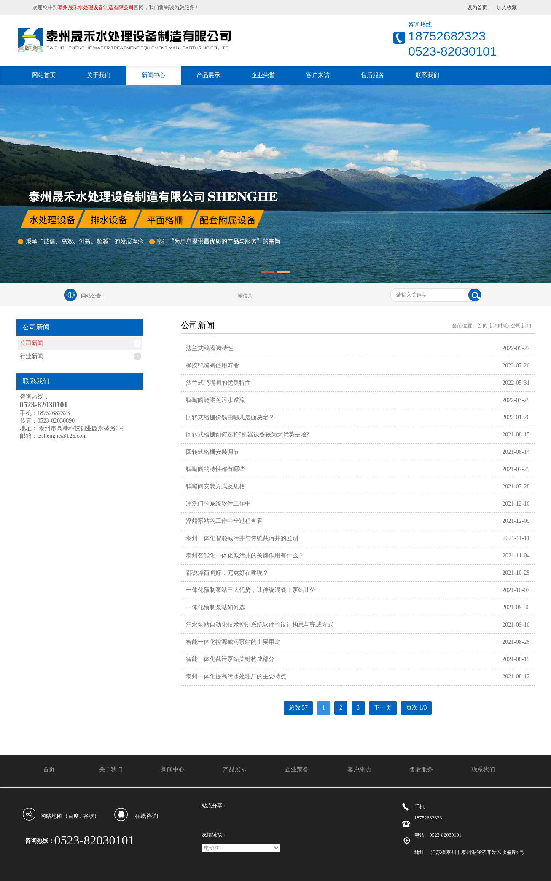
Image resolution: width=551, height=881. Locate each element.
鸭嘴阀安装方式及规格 (215, 486)
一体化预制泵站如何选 (215, 607)
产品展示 (208, 75)
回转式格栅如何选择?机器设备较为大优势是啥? (247, 434)
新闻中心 (153, 75)
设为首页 (477, 8)
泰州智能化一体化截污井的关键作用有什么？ (245, 555)
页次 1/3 (416, 707)
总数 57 (298, 707)
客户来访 (318, 75)
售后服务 (372, 75)
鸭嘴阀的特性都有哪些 (215, 469)
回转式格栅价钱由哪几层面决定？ (230, 417)
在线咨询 (146, 816)
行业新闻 (31, 356)
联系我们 (427, 75)
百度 (73, 816)
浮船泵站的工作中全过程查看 (224, 521)
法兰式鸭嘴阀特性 (209, 348)
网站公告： (93, 296)
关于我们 (98, 75)
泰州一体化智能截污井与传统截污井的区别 (242, 538)
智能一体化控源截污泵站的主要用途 (233, 642)
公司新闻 (31, 343)
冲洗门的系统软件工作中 (218, 504)
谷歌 (88, 816)
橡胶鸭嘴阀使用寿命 (212, 365)
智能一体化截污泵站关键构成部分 (230, 659)
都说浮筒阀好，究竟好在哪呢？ (227, 573)
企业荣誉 (263, 75)
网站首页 (44, 75)
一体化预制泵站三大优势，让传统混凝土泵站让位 (251, 590)
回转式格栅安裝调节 (212, 452)
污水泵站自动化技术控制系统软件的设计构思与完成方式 (259, 624)
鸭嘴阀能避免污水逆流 (215, 400)
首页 (482, 326)
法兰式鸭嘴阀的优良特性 (218, 383)
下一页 (383, 707)
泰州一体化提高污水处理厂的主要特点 (236, 676)
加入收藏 (507, 8)
